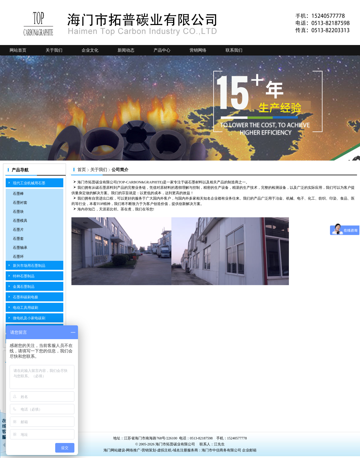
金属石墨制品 (23, 287)
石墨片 (18, 229)
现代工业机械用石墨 (29, 183)
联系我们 (234, 50)
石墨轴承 (20, 248)
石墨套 (18, 239)
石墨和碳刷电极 (25, 297)
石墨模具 (20, 220)
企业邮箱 (249, 450)
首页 (81, 169)
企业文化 (90, 50)
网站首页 (18, 50)
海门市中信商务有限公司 (222, 450)
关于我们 (54, 50)
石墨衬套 (20, 202)
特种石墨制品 (23, 276)
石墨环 (18, 257)
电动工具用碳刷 (25, 308)
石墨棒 (18, 193)
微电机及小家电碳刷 (29, 318)
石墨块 (18, 211)
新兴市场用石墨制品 (29, 266)
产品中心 (162, 50)
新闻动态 (126, 50)
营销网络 (198, 50)
